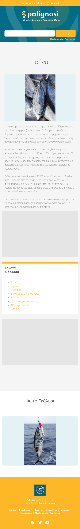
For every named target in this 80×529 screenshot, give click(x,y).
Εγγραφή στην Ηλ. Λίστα (57, 510)
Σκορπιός (16, 289)
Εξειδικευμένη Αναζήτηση (63, 39)
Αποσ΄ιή (15, 309)
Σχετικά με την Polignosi (33, 3)
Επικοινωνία (26, 513)
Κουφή (14, 282)
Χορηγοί (55, 3)
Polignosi (31, 500)
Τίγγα (14, 286)
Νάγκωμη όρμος (19, 305)
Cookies (12, 510)
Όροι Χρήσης (25, 510)
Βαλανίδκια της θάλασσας (25, 293)
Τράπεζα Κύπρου (47, 503)
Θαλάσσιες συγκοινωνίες (24, 301)
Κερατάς (15, 297)
